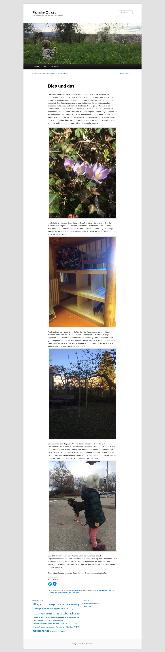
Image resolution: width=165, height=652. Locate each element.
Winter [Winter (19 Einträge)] (77, 627)
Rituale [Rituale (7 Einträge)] (50, 620)
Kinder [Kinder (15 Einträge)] (76, 614)
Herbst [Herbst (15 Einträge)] (49, 614)
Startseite (36, 67)
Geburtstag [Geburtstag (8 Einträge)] (69, 609)
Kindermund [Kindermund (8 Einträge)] (48, 617)
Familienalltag (76, 590)
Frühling (104, 590)
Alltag (99, 590)
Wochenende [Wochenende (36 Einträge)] (40, 630)
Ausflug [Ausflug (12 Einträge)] (50, 605)
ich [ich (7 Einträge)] (64, 614)
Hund (110, 590)
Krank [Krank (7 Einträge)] (72, 617)
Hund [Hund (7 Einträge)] (53, 614)
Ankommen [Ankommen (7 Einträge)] (43, 605)
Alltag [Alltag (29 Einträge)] (36, 604)
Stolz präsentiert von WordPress (82, 644)
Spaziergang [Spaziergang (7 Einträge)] (69, 624)
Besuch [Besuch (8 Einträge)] (56, 605)
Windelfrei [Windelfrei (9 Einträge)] (69, 627)
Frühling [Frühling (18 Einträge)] (52, 608)
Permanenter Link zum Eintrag (69, 592)
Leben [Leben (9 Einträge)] (76, 617)
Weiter (129, 74)
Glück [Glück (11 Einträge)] (42, 614)
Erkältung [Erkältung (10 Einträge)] (36, 609)
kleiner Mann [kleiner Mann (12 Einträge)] (57, 617)
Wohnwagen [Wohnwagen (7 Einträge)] (53, 631)
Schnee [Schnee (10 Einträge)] (60, 621)
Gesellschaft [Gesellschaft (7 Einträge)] (36, 614)
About (45, 67)
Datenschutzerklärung (92, 603)
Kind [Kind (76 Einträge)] (69, 613)
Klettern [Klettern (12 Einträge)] (66, 617)
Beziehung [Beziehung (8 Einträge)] (63, 605)
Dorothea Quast (63, 74)
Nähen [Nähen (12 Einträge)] (45, 621)
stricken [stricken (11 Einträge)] (35, 627)
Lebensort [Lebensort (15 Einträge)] (37, 620)
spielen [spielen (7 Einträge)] (76, 624)
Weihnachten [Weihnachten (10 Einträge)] (61, 627)
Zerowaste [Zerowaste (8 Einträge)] (61, 631)
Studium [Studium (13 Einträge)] (43, 627)
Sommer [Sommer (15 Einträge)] (55, 624)
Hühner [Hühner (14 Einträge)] (59, 614)
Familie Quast (44, 12)
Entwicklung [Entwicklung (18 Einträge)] (73, 604)
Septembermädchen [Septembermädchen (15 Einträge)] (41, 624)
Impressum (55, 67)
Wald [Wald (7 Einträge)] (53, 627)
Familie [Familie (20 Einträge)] (44, 608)
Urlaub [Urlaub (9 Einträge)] (49, 627)
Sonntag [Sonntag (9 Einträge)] (63, 624)
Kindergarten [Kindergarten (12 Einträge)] (37, 617)
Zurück (121, 74)
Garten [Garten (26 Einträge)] (61, 608)
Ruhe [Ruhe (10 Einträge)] (55, 621)
